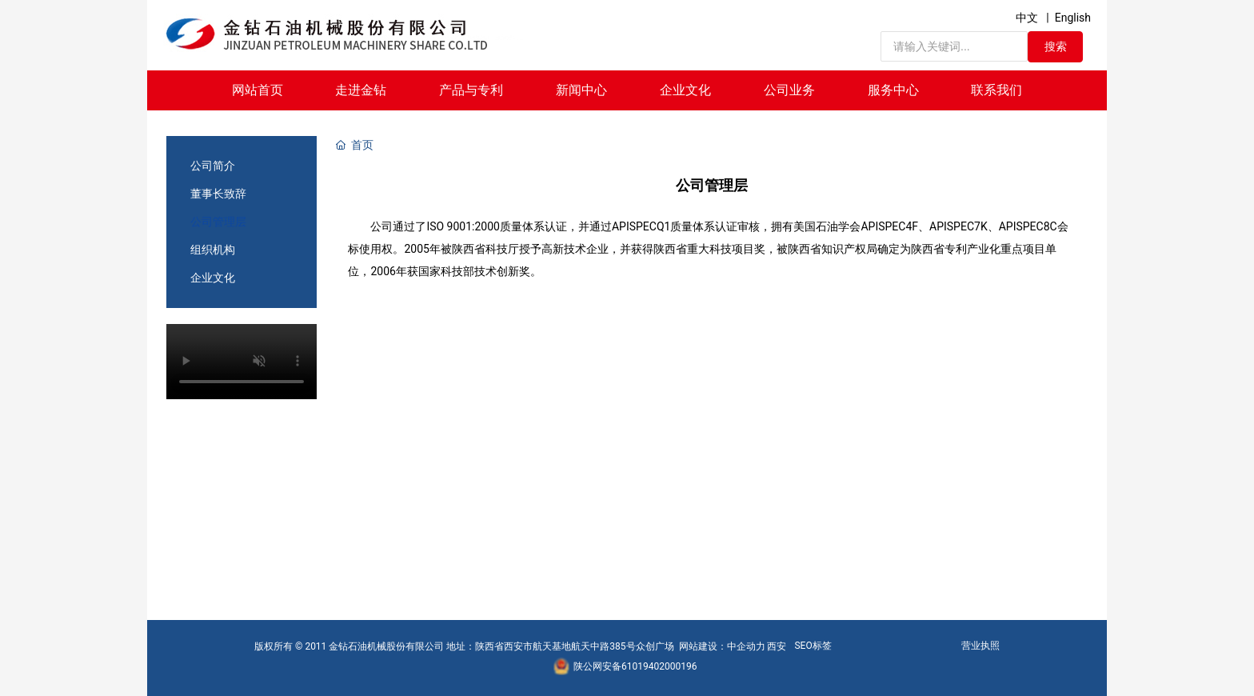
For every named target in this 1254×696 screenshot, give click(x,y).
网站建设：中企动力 (722, 646)
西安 (776, 646)
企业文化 (212, 277)
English (1073, 17)
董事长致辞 (218, 193)
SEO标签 (812, 645)
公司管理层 (218, 221)
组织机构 (212, 249)
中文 (1027, 17)
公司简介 (212, 165)
